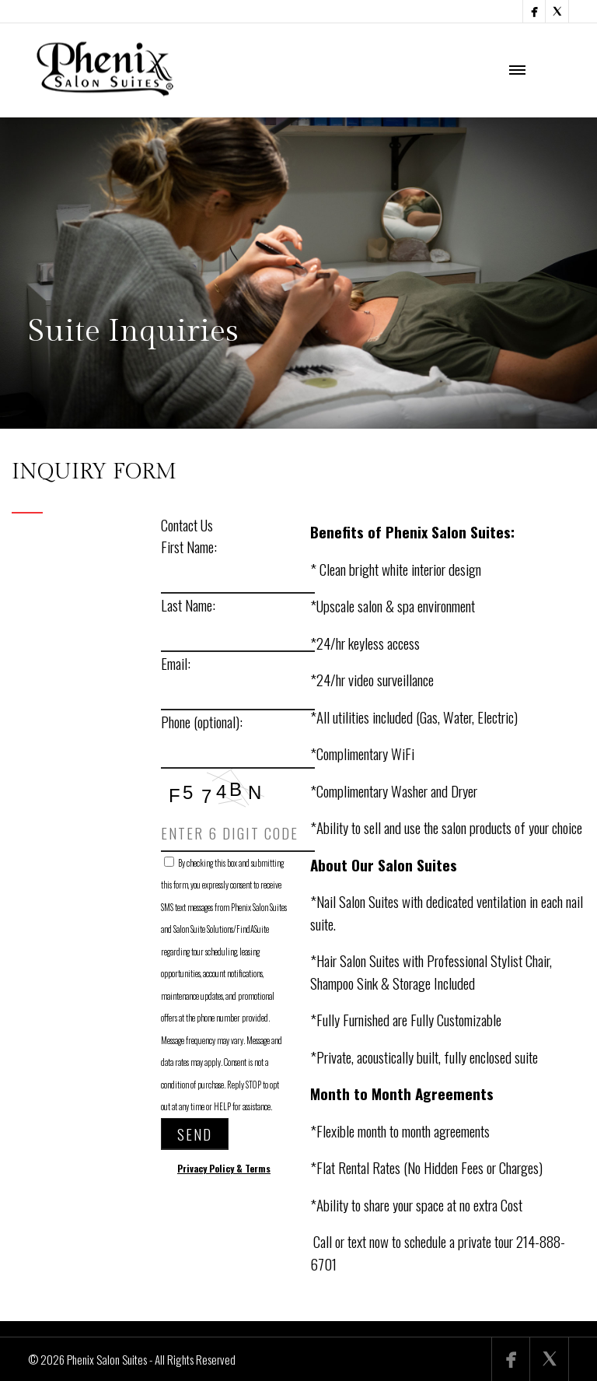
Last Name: (188, 604)
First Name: (189, 546)
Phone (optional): (202, 721)
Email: (175, 663)
